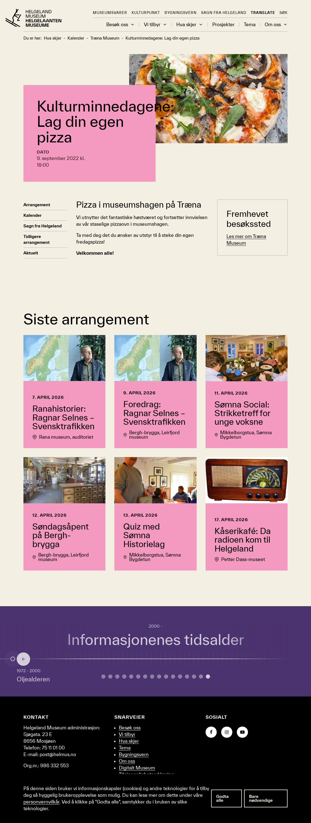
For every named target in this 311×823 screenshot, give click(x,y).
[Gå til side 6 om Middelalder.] (145, 676)
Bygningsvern (181, 13)
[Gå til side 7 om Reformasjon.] (152, 676)
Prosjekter (223, 24)
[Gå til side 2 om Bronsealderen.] (117, 676)
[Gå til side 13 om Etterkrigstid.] (194, 676)
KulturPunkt (146, 13)
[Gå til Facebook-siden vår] (211, 732)
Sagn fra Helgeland (223, 13)
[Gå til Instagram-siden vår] (226, 732)
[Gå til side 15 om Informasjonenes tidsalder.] (208, 676)
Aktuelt (30, 253)
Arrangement (36, 204)
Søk (283, 13)
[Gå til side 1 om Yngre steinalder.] (110, 676)
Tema (249, 24)
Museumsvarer (110, 13)
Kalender (32, 215)
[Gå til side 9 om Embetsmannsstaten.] (166, 676)
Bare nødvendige (261, 798)
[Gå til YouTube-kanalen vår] (242, 732)
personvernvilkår (41, 801)
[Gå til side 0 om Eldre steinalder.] (103, 676)
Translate (263, 13)
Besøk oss (120, 24)
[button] (132, 24)
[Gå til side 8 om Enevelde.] (159, 676)
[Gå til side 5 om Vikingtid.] (138, 676)
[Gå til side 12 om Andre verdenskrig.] (187, 676)
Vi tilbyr (155, 24)
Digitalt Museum (137, 767)
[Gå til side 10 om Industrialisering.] (173, 676)
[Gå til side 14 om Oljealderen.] (201, 676)
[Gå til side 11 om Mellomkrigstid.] (180, 676)
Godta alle (222, 798)
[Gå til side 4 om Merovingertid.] (131, 676)
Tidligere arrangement (36, 239)
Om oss (276, 24)
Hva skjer (189, 24)
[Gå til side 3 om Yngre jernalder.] (124, 676)
